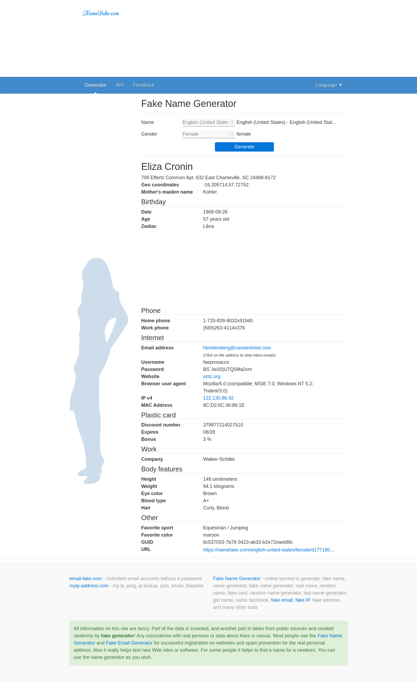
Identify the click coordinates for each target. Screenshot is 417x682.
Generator (95, 85)
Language (329, 85)
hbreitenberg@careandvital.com (237, 347)
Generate (244, 146)
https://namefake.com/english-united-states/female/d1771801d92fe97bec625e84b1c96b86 (299, 550)
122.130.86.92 (218, 398)
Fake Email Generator (129, 643)
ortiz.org (211, 376)
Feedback (143, 85)
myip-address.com (89, 585)
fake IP (302, 600)
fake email (282, 600)
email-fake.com (86, 578)
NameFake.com (100, 13)
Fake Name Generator (237, 578)
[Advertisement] (244, 37)
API (120, 85)
